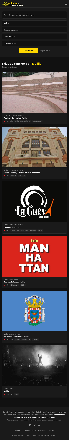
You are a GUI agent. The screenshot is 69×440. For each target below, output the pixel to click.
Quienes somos (30, 430)
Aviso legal (42, 430)
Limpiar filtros (45, 50)
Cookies (51, 430)
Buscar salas (28, 50)
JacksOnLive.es (39, 412)
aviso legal (57, 420)
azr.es (55, 435)
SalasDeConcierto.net (11, 412)
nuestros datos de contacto (31, 420)
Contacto (18, 430)
